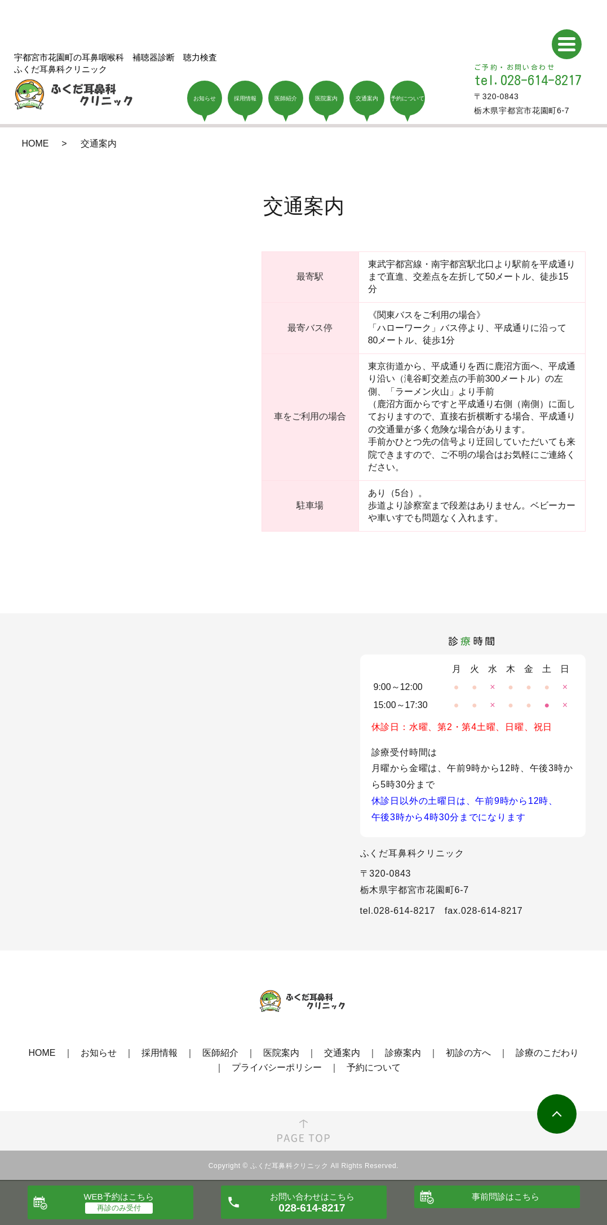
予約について (374, 1067)
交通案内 (342, 1053)
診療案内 (403, 1053)
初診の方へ (468, 1053)
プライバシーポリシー (277, 1067)
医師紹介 (220, 1053)
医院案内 (281, 1053)
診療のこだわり (547, 1053)
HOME (35, 143)
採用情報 (159, 1053)
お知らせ (99, 1053)
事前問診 (505, 1196)
